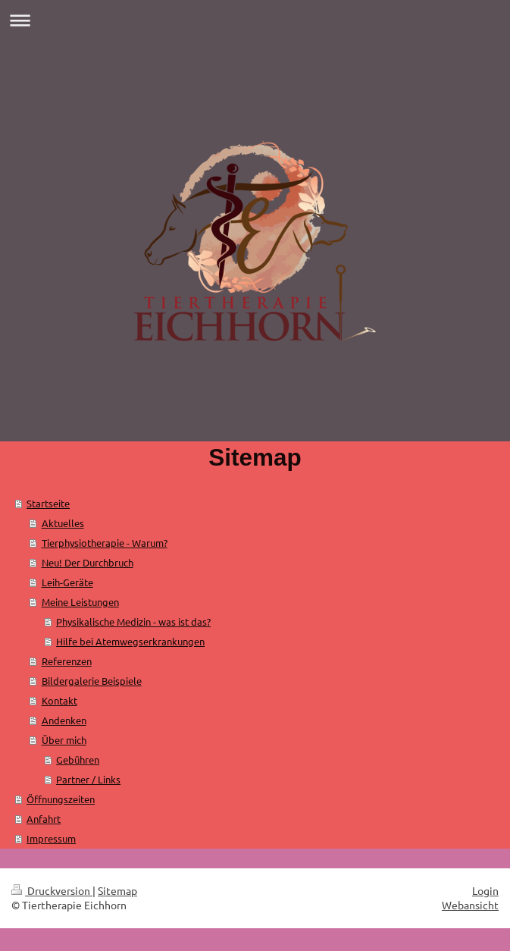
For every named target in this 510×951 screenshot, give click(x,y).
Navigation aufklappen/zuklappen (255, 20)
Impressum (51, 838)
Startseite (48, 503)
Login (485, 890)
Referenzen (67, 660)
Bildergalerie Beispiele (92, 680)
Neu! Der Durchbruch (87, 562)
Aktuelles (63, 522)
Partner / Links (88, 779)
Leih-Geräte (67, 582)
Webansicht (470, 905)
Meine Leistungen (80, 601)
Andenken (64, 720)
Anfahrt (44, 818)
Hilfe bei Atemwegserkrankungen (130, 641)
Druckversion (51, 890)
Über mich (64, 739)
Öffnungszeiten (61, 798)
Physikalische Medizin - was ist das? (133, 621)
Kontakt (59, 700)
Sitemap (117, 890)
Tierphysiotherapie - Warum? (104, 542)
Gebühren (77, 759)
